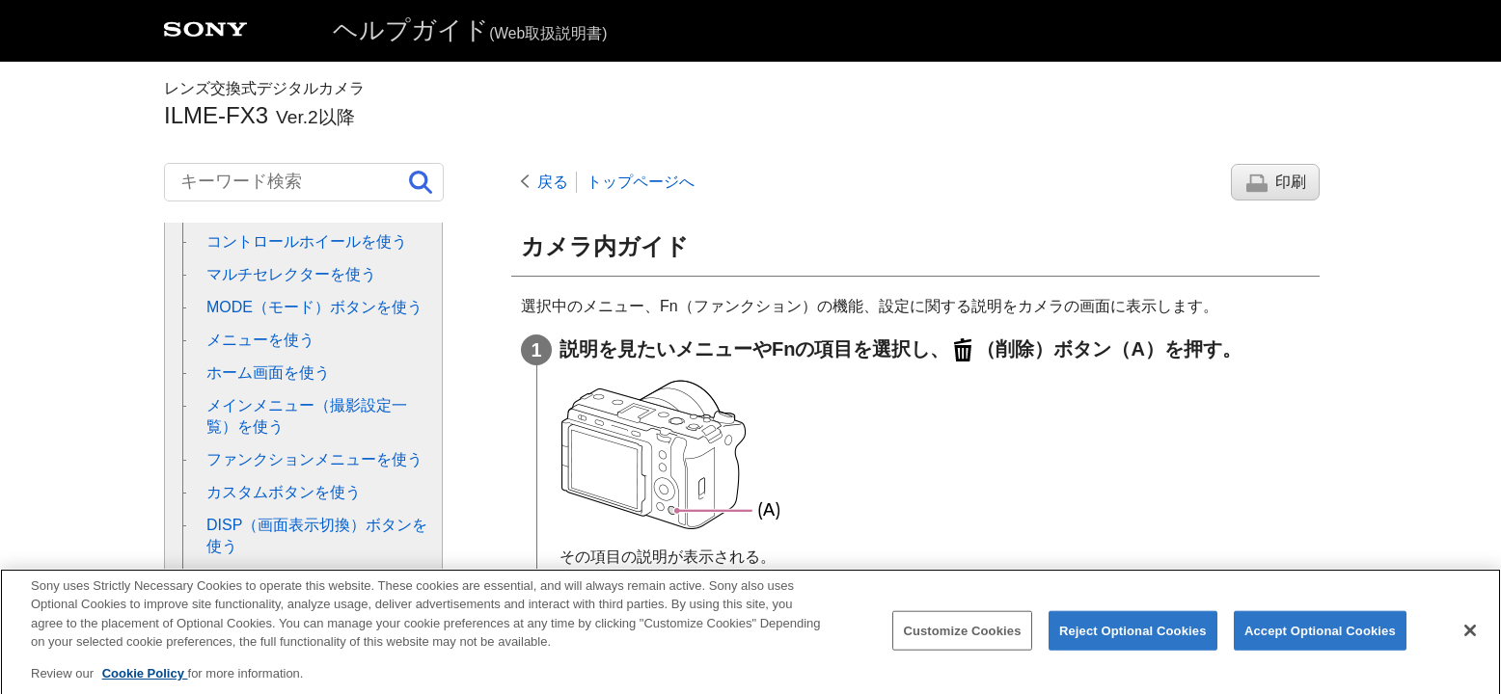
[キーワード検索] (304, 182)
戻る (552, 182)
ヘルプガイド (470, 29)
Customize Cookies (962, 643)
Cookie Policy (145, 687)
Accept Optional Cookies (1320, 643)
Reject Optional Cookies (1133, 643)
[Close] (1470, 644)
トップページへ (641, 182)
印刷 (1290, 182)
